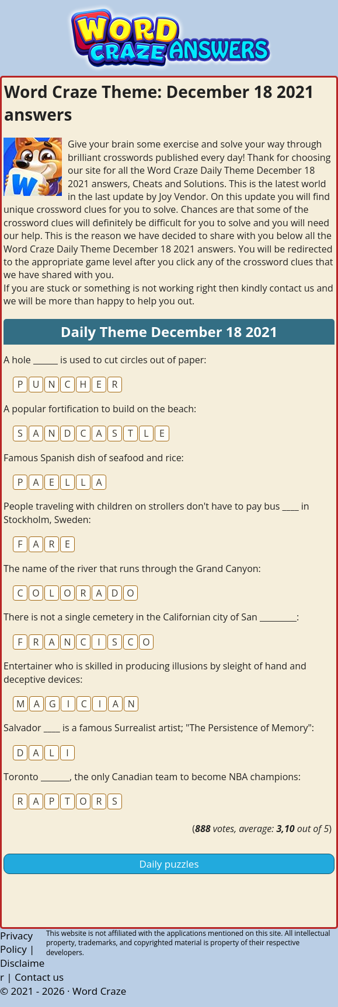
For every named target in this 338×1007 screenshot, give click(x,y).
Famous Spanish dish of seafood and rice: (94, 457)
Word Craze (99, 991)
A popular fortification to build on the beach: (100, 408)
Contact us (39, 977)
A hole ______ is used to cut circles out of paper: (105, 359)
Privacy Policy (16, 942)
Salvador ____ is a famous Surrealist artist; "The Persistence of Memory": (159, 727)
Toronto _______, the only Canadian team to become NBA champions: (152, 776)
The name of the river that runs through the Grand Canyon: (132, 568)
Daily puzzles (169, 864)
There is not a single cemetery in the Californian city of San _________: (151, 616)
